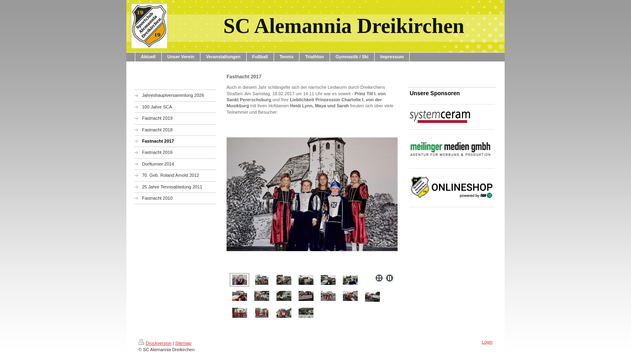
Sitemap (183, 343)
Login (487, 342)
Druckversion (154, 343)
